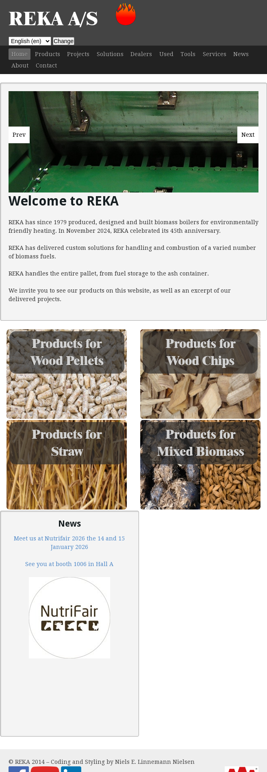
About (19, 65)
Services (214, 54)
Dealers (141, 54)
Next (247, 134)
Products (47, 54)
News (241, 54)
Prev (19, 134)
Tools (187, 54)
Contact (46, 65)
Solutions (110, 54)
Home (19, 54)
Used (166, 54)
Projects (78, 54)
